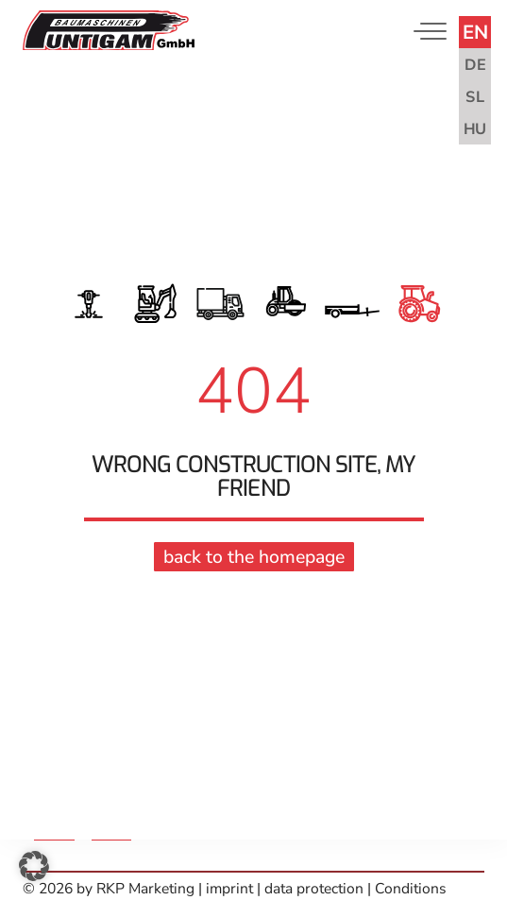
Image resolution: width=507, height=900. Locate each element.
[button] (34, 866)
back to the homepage (254, 555)
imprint (231, 888)
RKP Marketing (145, 888)
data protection (313, 888)
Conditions (411, 888)
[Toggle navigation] (426, 30)
